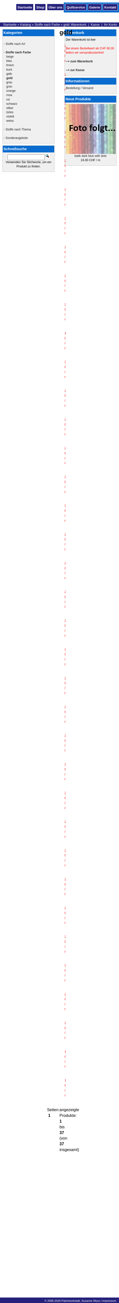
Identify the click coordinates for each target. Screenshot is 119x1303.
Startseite (25, 6)
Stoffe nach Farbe (47, 24)
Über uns (55, 6)
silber (10, 108)
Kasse (95, 24)
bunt (9, 69)
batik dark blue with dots (90, 156)
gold (67, 24)
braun (10, 65)
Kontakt (110, 6)
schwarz (11, 104)
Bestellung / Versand (79, 88)
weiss (10, 120)
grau (9, 82)
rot (8, 99)
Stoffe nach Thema (18, 129)
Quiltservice (76, 6)
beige (10, 56)
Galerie (94, 6)
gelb (9, 74)
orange (11, 91)
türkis (10, 112)
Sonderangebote (17, 138)
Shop (40, 6)
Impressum (109, 1300)
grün (9, 86)
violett (10, 116)
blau (9, 61)
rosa (9, 95)
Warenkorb (78, 24)
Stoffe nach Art (15, 44)
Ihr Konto (110, 24)
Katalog (25, 24)
